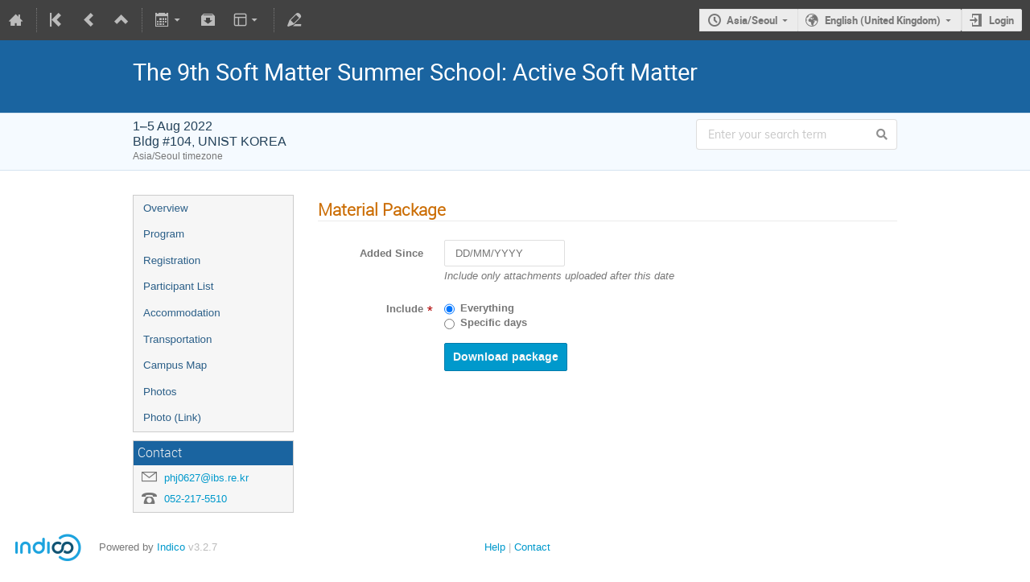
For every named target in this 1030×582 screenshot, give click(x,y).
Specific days (493, 323)
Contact (532, 547)
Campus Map (175, 365)
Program (163, 234)
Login (1001, 20)
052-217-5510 (195, 499)
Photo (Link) (172, 417)
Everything (487, 308)
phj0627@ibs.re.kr (206, 478)
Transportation (177, 339)
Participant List (178, 286)
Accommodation (181, 313)
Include (404, 309)
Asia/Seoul (752, 20)
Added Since (391, 253)
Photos (160, 392)
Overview (165, 208)
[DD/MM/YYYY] (504, 253)
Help (494, 547)
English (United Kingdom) (883, 20)
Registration (171, 260)
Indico (171, 547)
